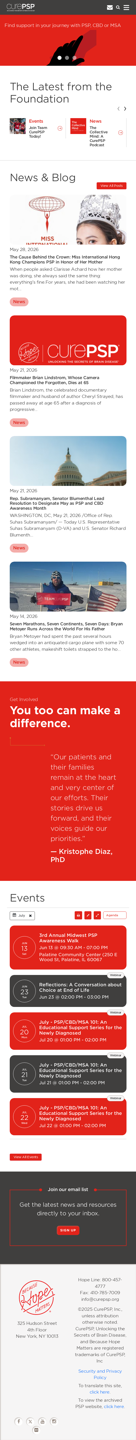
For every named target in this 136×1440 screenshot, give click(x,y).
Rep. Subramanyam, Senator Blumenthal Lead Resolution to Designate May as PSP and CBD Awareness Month (57, 503)
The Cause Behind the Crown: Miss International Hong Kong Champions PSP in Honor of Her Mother (65, 259)
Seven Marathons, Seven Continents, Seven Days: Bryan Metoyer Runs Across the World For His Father (66, 626)
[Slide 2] (67, 58)
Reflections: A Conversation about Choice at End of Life (80, 987)
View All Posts (111, 186)
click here (100, 1392)
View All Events (26, 1157)
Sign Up (68, 1230)
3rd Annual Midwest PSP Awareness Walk (68, 938)
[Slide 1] (59, 58)
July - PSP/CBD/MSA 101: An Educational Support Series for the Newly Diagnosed (80, 1027)
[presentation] (118, 108)
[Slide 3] (74, 58)
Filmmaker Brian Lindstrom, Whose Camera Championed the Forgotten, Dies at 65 (54, 380)
